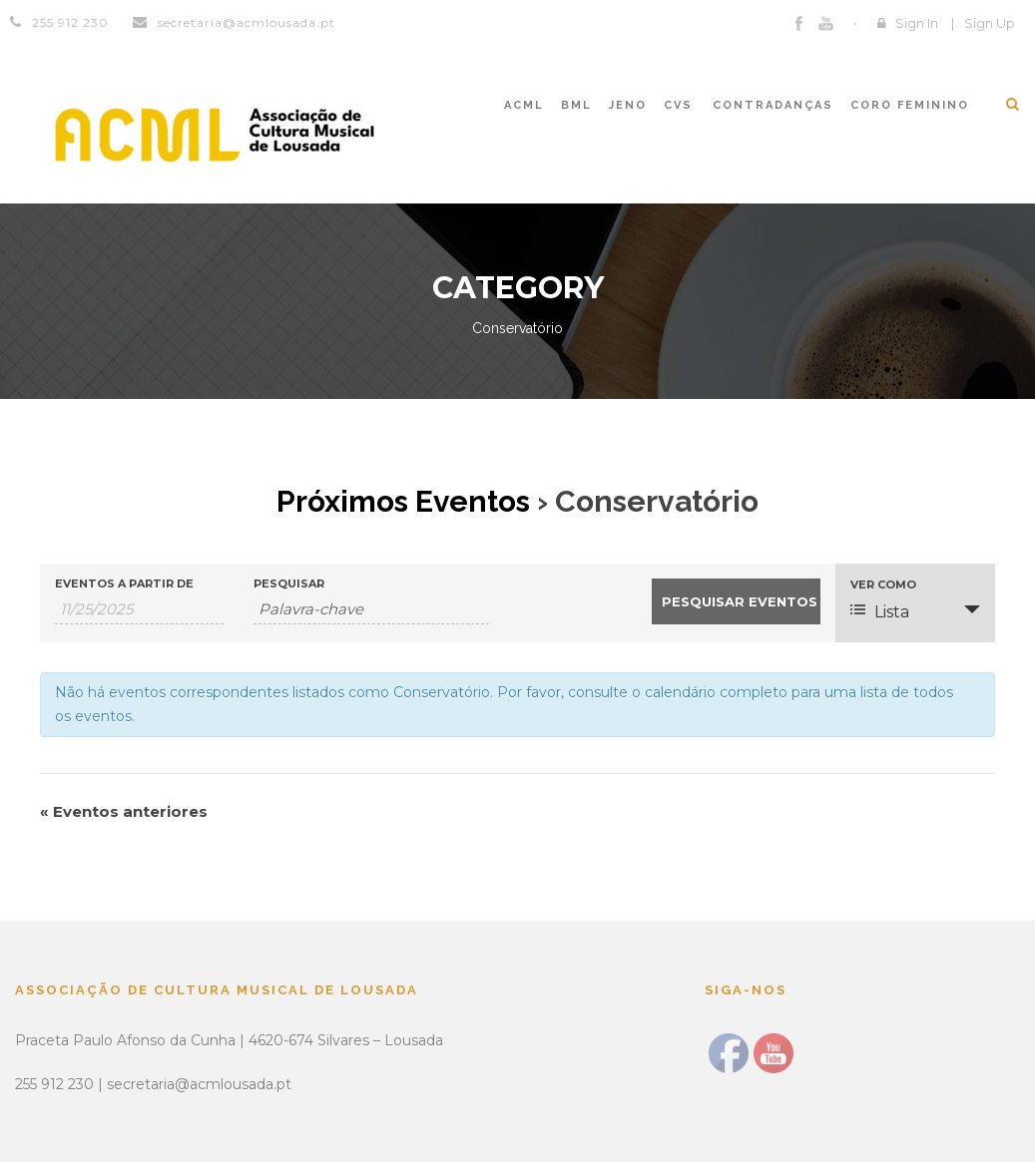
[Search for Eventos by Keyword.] (371, 609)
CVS (678, 105)
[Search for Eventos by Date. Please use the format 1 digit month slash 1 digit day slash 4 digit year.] (139, 609)
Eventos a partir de (124, 584)
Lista (879, 611)
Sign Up (989, 23)
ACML (524, 105)
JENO (628, 105)
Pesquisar (289, 584)
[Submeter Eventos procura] (736, 601)
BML (576, 105)
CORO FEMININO (909, 105)
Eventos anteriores (124, 811)
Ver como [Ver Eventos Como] (883, 585)
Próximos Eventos (403, 501)
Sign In (916, 23)
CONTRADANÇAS (773, 105)
